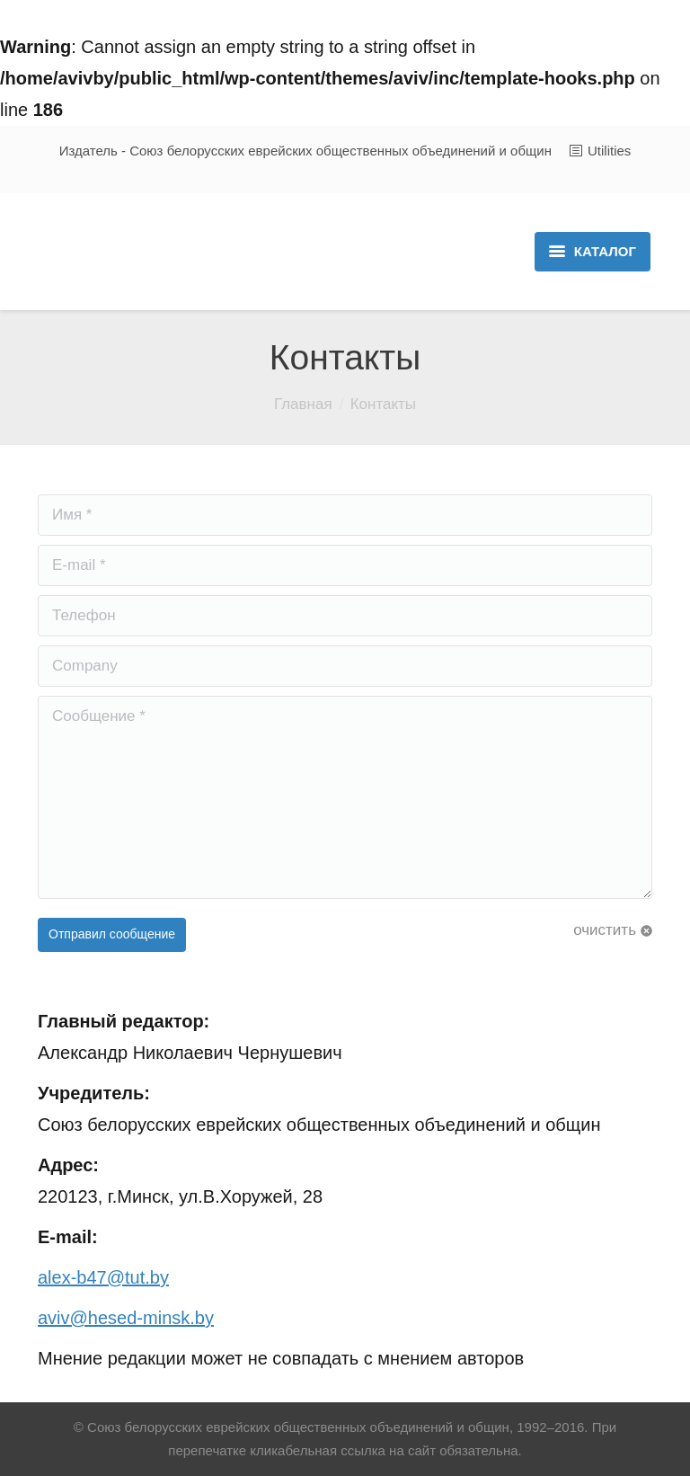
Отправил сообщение (112, 934)
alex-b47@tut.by (103, 1277)
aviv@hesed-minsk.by (126, 1318)
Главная (303, 404)
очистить (604, 929)
